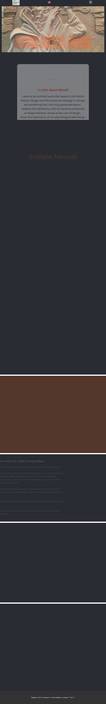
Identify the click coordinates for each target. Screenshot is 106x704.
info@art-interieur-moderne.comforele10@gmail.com (78, 52)
